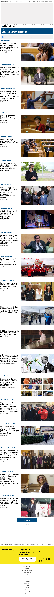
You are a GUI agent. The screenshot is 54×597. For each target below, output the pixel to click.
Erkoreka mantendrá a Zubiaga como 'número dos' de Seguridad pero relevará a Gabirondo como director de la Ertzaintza (9, 455)
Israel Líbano (16, 1)
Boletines (27, 589)
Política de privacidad (27, 576)
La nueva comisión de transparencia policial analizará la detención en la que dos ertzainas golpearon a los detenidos (9, 239)
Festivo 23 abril (29, 544)
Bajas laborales (25, 1)
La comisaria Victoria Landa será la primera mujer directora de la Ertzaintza (8, 285)
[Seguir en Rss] (43, 561)
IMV (20, 544)
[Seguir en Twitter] (41, 559)
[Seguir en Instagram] (46, 559)
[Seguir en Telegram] (44, 559)
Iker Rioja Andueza (4, 53)
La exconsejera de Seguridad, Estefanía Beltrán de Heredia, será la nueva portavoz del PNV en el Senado (9, 430)
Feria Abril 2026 (23, 544)
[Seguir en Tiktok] (39, 561)
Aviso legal (27, 574)
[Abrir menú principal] (52, 26)
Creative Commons (27, 572)
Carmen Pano (30, 1)
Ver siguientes (27, 520)
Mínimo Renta (49, 544)
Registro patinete (16, 544)
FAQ (27, 579)
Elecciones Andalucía (36, 1)
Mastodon (27, 593)
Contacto (27, 585)
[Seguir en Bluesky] (39, 559)
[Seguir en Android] (39, 551)
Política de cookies (27, 583)
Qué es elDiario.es (27, 566)
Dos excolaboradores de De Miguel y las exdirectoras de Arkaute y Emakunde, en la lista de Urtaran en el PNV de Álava (9, 72)
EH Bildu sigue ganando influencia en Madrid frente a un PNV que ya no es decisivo (9, 333)
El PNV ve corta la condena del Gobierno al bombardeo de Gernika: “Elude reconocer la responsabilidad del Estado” (9, 192)
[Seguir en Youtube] (49, 559)
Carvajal (41, 1)
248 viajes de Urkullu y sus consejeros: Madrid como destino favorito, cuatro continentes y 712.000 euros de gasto (9, 358)
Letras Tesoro (38, 544)
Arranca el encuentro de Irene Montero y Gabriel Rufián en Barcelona (28, 37)
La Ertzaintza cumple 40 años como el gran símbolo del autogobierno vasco (8, 261)
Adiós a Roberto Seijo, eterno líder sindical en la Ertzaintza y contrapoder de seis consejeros (9, 166)
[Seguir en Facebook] (43, 559)
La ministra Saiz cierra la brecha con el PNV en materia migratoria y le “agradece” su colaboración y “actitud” (9, 48)
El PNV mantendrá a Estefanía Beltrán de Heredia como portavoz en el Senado (9, 118)
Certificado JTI (27, 591)
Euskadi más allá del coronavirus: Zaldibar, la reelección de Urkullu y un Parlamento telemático (9, 382)
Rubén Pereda (3, 314)
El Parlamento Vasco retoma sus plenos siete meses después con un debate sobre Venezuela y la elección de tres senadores (9, 96)
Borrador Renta (43, 544)
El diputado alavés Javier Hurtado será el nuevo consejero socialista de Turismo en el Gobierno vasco (9, 502)
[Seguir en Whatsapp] (41, 561)
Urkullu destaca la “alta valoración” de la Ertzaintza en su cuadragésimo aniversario (9, 214)
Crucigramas (10, 544)
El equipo (27, 568)
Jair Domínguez (51, 1)
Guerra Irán (20, 1)
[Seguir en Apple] (41, 551)
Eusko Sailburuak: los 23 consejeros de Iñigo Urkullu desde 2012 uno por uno (9, 142)
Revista (27, 587)
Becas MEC (34, 544)
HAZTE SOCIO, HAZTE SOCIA (27, 559)
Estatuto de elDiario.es (27, 570)
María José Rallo (45, 1)
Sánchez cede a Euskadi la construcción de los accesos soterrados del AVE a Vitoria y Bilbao (9, 309)
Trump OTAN (11, 1)
